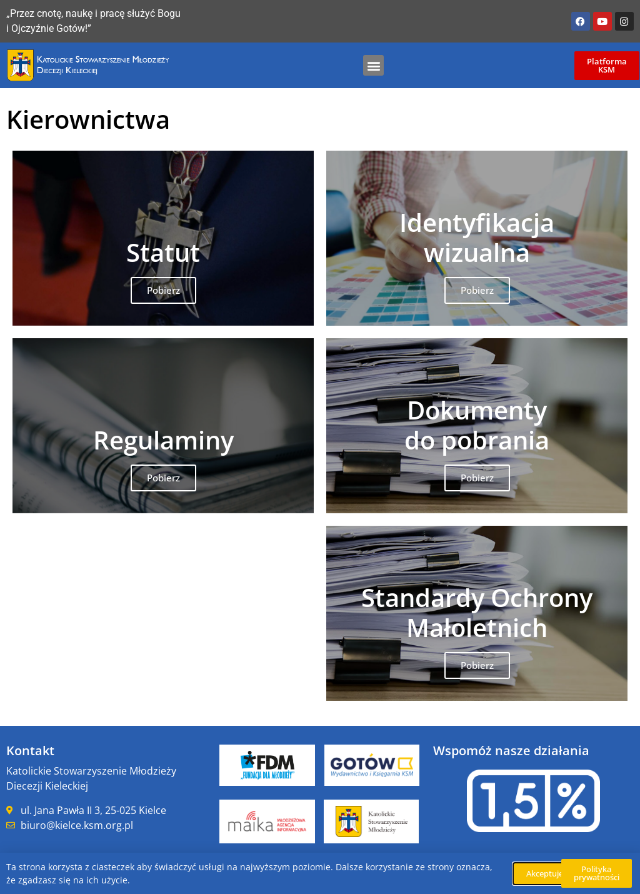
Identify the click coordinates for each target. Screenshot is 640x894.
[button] (373, 65)
